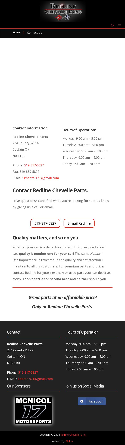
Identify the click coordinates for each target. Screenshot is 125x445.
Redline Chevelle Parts (73, 434)
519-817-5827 (33, 165)
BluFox (69, 441)
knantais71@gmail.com (41, 178)
